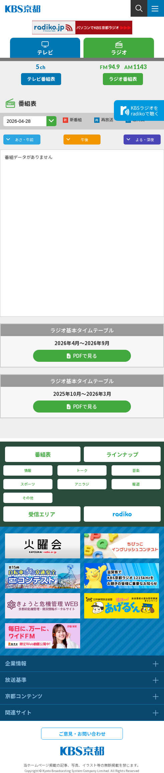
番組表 (43, 454)
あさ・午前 (24, 139)
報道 (136, 484)
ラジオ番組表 (123, 78)
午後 (84, 139)
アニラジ (81, 484)
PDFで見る (82, 355)
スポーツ (27, 484)
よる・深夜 (145, 139)
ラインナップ (122, 454)
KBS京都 (22, 9)
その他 (27, 497)
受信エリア (41, 514)
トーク (82, 470)
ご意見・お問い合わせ (82, 733)
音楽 (136, 470)
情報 (27, 470)
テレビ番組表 (41, 78)
